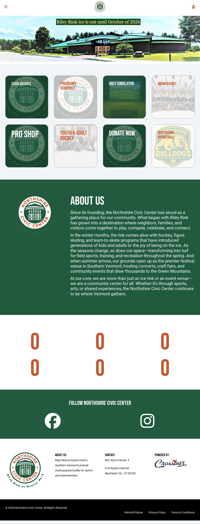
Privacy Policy (157, 516)
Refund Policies (133, 516)
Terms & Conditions (183, 516)
